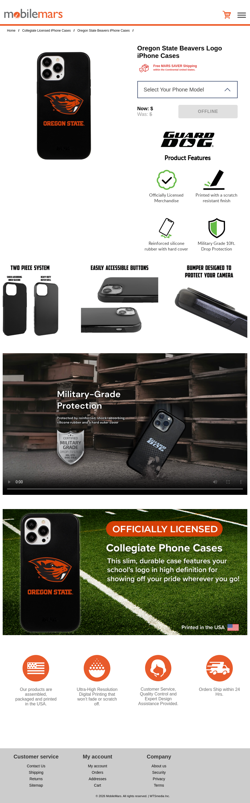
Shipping (36, 772)
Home (11, 30)
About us (159, 766)
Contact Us (36, 766)
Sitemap (36, 785)
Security (159, 772)
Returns (36, 779)
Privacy (159, 779)
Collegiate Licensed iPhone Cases (46, 30)
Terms (159, 785)
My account (97, 766)
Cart (97, 785)
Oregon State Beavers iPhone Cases (104, 30)
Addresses (97, 779)
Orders (97, 772)
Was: (142, 114)
